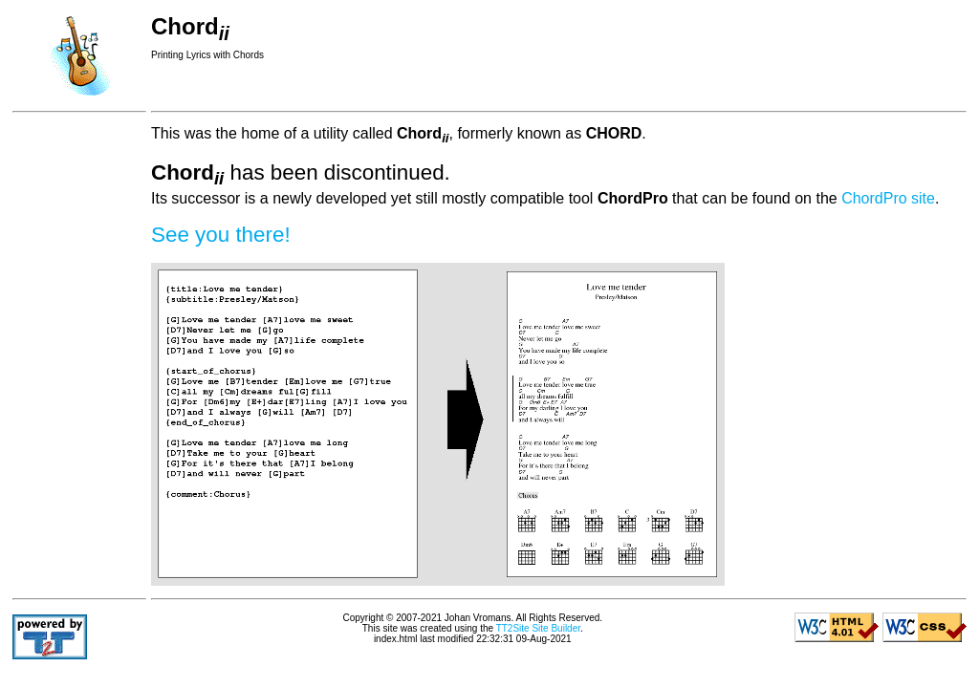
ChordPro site (888, 198)
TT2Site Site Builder (538, 628)
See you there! (221, 235)
